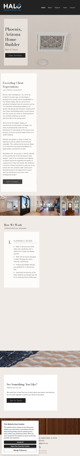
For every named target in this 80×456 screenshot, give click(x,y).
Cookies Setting (43, 453)
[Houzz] (40, 447)
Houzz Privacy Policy (10, 431)
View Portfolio (15, 55)
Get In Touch (16, 400)
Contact (72, 7)
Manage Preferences (20, 450)
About (50, 7)
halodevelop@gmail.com (40, 443)
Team (65, 7)
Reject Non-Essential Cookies (20, 446)
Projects (57, 7)
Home (43, 7)
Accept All (20, 442)
